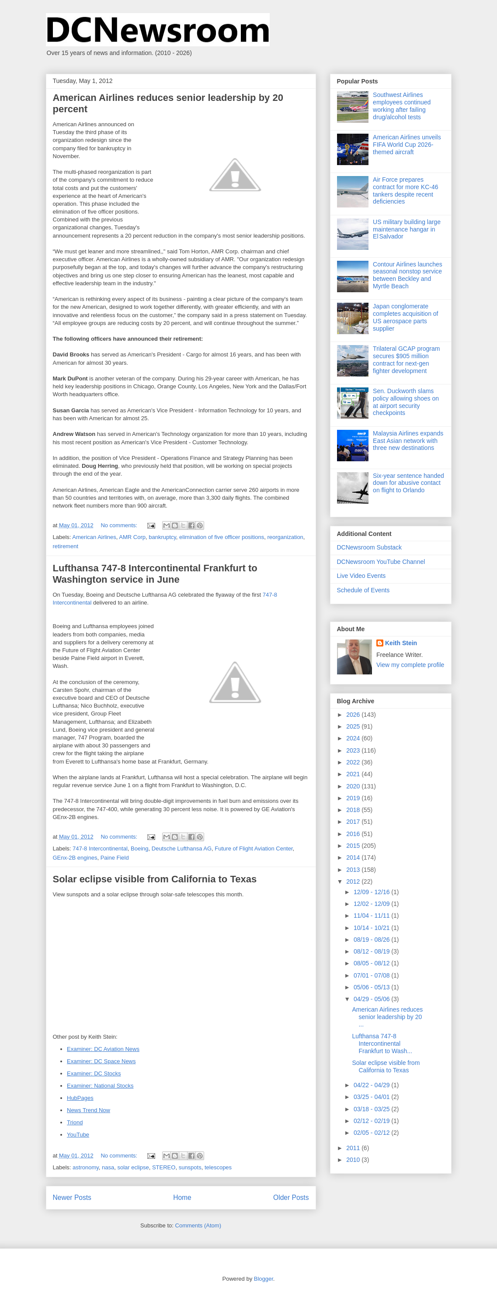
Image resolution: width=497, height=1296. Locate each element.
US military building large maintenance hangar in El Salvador (407, 229)
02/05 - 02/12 (372, 1132)
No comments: (120, 525)
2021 (353, 774)
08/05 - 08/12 (372, 963)
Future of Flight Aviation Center (253, 848)
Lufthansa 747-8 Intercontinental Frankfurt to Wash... (382, 1043)
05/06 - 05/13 (372, 987)
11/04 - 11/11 (372, 915)
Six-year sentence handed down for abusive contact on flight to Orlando (408, 483)
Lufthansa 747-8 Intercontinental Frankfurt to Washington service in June (155, 574)
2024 (353, 738)
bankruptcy (162, 537)
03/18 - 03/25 (372, 1109)
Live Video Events (361, 575)
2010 (353, 1159)
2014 (353, 857)
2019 (353, 798)
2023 (353, 750)
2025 (353, 726)
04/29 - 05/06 (372, 998)
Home (182, 1197)
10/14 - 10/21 (372, 927)
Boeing (139, 848)
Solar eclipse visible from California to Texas (155, 879)
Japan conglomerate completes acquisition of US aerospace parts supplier (405, 317)
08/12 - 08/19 (372, 951)
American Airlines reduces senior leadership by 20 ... (387, 1017)
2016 (353, 833)
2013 (353, 869)
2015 (353, 845)
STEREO (163, 1167)
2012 (353, 881)
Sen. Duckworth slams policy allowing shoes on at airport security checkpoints (406, 401)
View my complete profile (410, 664)
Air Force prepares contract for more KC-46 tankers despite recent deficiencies (405, 190)
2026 (353, 714)
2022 (353, 762)
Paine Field (115, 857)
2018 (353, 809)
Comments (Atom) (198, 1225)
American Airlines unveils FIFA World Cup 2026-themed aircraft (407, 145)
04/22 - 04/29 (372, 1085)
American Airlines (94, 537)
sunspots (190, 1167)
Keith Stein (401, 642)
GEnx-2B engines (75, 857)
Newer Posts (72, 1197)
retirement (66, 546)
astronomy (86, 1167)
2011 (353, 1147)
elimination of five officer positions (221, 537)
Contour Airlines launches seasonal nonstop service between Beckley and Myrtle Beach (407, 275)
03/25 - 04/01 (372, 1096)
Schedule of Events (363, 590)
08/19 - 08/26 (372, 939)
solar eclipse (133, 1167)
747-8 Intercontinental (100, 848)
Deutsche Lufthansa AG (182, 848)
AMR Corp (132, 537)
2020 (353, 786)
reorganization (285, 537)
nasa (108, 1167)
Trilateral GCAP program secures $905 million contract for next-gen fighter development (406, 359)
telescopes (218, 1167)
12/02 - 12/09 (372, 903)
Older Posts (291, 1197)
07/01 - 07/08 (372, 975)
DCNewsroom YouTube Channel (381, 561)
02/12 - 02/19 (372, 1120)
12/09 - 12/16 (372, 891)
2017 (353, 821)
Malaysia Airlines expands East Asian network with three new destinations (408, 441)
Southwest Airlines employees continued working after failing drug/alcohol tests (402, 105)
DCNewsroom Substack (369, 547)
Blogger (263, 1278)
